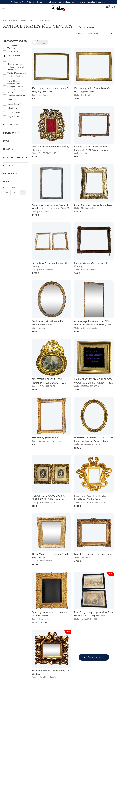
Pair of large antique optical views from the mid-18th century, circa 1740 (93, 614)
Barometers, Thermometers (13, 47)
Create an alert (87, 28)
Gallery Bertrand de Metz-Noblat (46, 441)
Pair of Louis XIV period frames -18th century (50, 265)
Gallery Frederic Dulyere (85, 270)
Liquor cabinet (13, 113)
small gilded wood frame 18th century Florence (50, 148)
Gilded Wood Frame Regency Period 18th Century (50, 556)
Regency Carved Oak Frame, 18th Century (91, 265)
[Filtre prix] (23, 192)
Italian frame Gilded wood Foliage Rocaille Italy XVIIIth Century (91, 498)
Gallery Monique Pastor (84, 208)
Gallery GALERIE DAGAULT (44, 153)
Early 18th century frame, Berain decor (93, 205)
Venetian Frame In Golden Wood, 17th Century (51, 672)
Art (8, 60)
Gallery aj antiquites (82, 153)
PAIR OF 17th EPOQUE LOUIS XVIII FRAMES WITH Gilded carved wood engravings (50, 498)
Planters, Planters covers (15, 77)
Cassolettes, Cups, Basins (15, 91)
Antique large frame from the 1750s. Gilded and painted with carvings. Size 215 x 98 (93, 323)
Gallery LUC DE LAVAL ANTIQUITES (90, 503)
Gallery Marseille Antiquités (44, 677)
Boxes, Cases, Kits (15, 104)
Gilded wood (13, 52)
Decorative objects (15, 41)
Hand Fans (12, 100)
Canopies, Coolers (15, 87)
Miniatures (12, 108)
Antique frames (14, 56)
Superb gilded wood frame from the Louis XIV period (49, 614)
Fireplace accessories (16, 96)
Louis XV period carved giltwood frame (93, 554)
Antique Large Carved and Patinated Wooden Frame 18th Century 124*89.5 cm (50, 207)
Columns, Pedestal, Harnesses (15, 68)
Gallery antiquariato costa (85, 328)
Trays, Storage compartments (13, 82)
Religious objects (14, 117)
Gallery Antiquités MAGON (86, 619)
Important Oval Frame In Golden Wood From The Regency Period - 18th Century (93, 440)
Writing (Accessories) (16, 73)
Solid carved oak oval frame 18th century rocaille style (48, 323)
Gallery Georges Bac (83, 558)
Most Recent (93, 34)
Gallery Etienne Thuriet (42, 561)
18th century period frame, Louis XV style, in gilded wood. (92, 90)
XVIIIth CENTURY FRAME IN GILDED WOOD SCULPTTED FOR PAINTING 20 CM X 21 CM (93, 381)
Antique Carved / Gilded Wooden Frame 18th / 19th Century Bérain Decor (90, 149)
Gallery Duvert (38, 328)
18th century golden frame (45, 438)
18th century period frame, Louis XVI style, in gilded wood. (50, 90)
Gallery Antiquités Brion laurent (88, 444)
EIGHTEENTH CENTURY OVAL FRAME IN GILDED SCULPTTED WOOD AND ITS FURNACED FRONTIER (48, 381)
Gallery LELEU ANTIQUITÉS (44, 386)
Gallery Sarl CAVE (40, 95)
